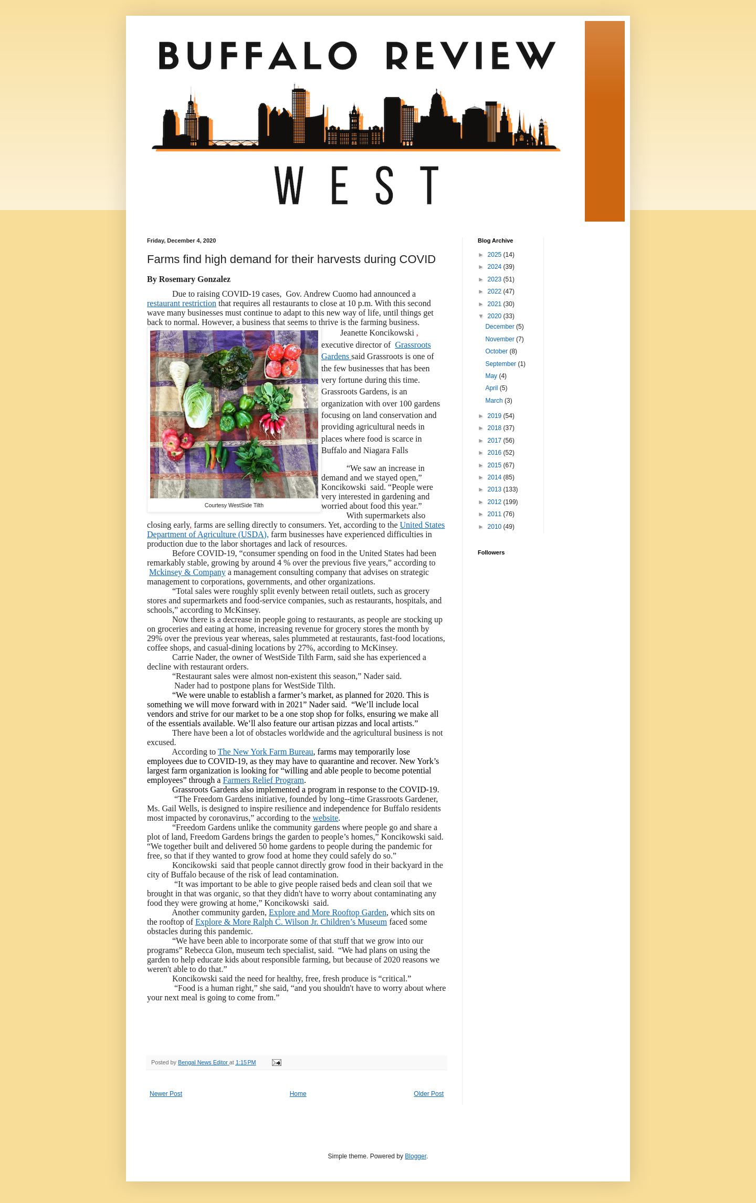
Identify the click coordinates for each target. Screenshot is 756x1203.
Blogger (415, 1156)
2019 (495, 416)
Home (298, 1093)
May (492, 376)
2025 (495, 254)
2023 (495, 279)
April (492, 388)
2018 (495, 428)
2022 (495, 291)
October (497, 351)
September (501, 364)
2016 (495, 452)
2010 (495, 526)
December (500, 326)
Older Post (429, 1093)
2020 (495, 316)
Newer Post (166, 1093)
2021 (495, 304)
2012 (495, 502)
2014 (495, 477)
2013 (495, 489)
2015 (495, 465)
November (500, 339)
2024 (495, 266)
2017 (495, 440)
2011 (495, 514)
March (495, 400)
